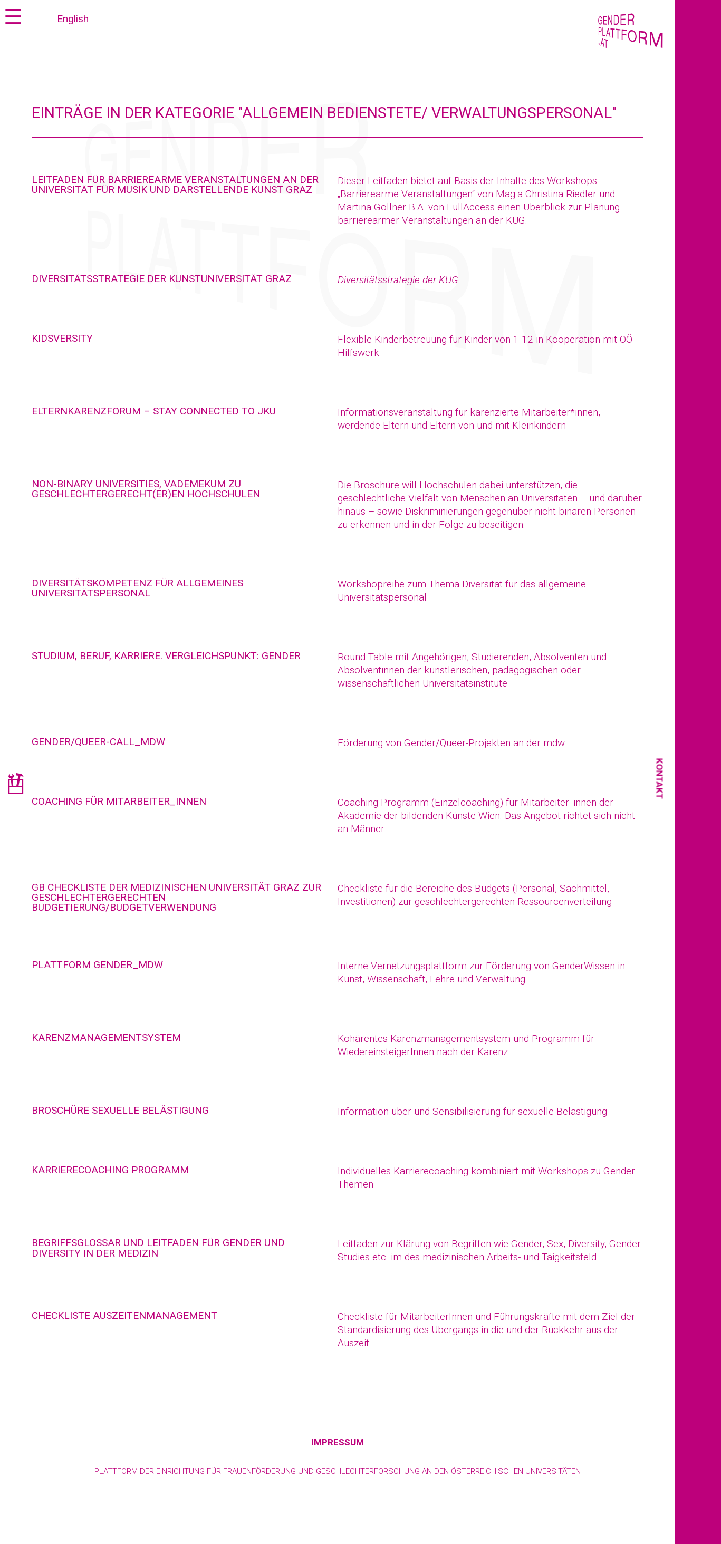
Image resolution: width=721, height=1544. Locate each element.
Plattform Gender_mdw (97, 965)
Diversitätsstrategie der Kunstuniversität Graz (162, 279)
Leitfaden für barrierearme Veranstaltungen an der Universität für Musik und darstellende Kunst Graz (175, 184)
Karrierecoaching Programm (110, 1170)
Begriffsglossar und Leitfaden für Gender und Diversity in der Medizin (158, 1248)
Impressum (337, 1442)
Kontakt (660, 778)
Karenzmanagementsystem (106, 1037)
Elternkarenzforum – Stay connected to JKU (154, 411)
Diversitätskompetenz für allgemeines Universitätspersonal (137, 588)
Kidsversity (62, 338)
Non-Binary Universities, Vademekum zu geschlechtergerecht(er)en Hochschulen (146, 489)
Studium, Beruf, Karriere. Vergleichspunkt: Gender (166, 656)
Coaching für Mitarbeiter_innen (119, 801)
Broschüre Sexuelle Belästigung (120, 1110)
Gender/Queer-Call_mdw (98, 742)
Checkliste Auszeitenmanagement (124, 1315)
